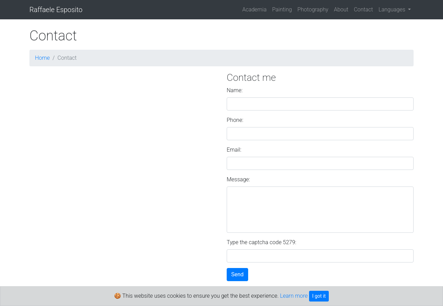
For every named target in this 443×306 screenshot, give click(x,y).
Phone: (235, 120)
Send (237, 274)
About (341, 9)
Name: (235, 90)
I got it (319, 296)
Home (42, 58)
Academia (254, 9)
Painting (282, 9)
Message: (238, 179)
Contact (363, 9)
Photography (312, 9)
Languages (393, 9)
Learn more (294, 296)
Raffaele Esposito (55, 10)
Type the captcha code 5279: (261, 242)
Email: (234, 149)
